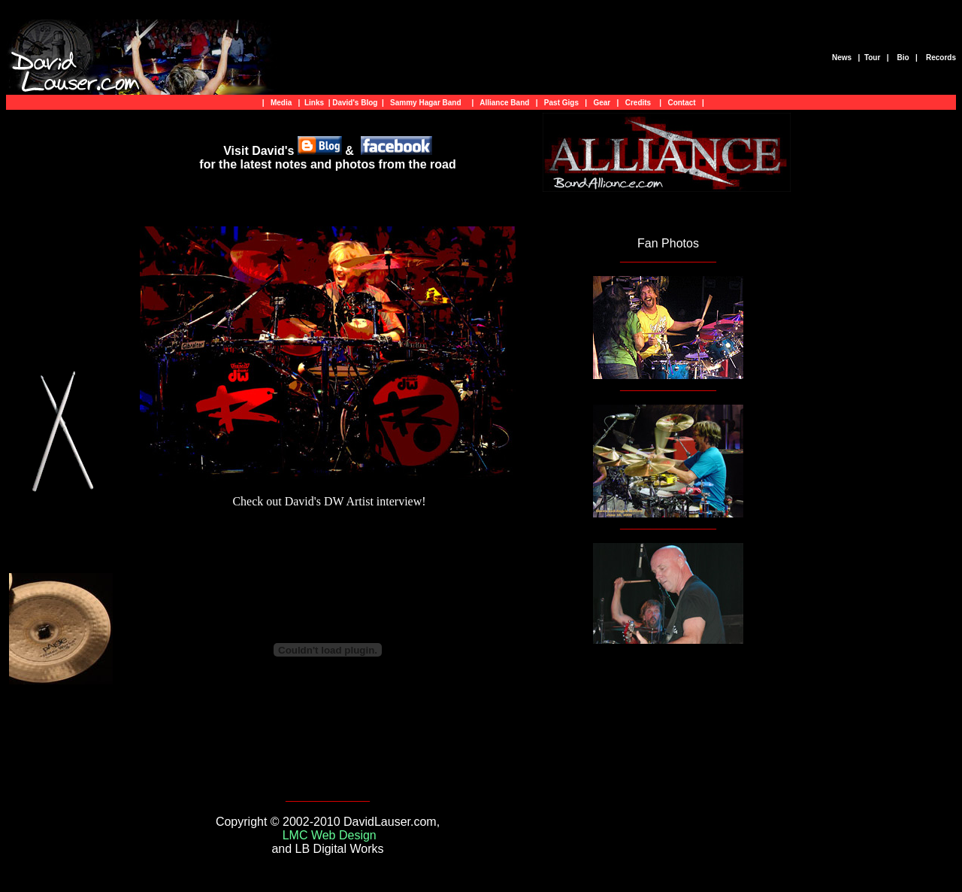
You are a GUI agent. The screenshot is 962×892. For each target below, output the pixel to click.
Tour (872, 57)
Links (314, 103)
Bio (902, 57)
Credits (638, 103)
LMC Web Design (330, 835)
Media (281, 103)
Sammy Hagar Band (425, 103)
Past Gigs (561, 103)
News (841, 57)
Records (940, 57)
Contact (681, 103)
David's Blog (354, 103)
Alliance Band (507, 103)
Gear (601, 103)
